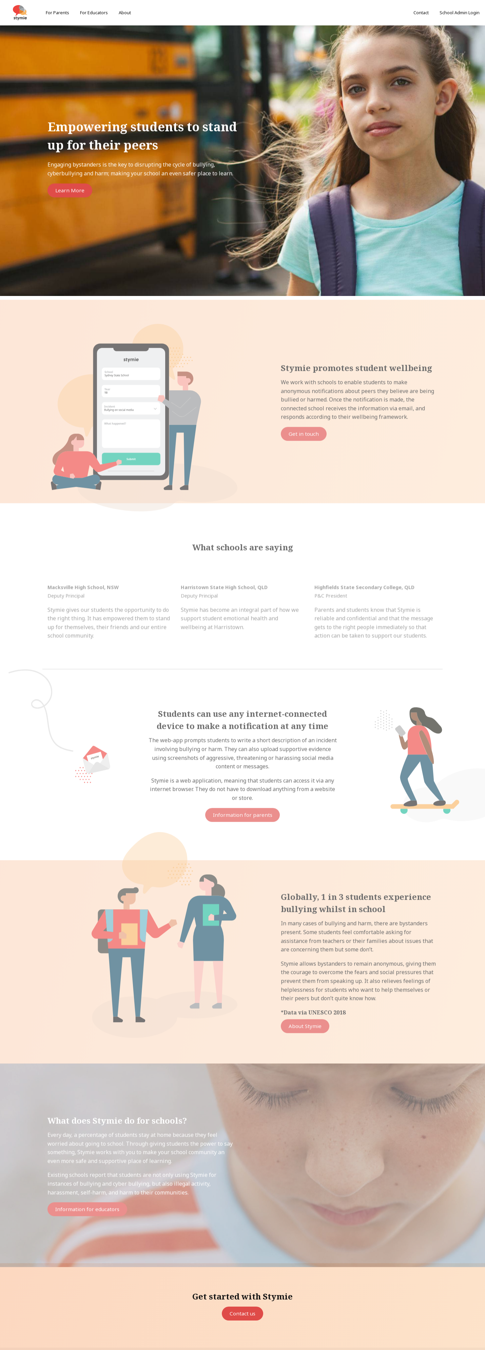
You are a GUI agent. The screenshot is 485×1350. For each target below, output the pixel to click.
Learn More (70, 191)
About (125, 12)
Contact (421, 12)
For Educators (94, 12)
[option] (242, 161)
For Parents (57, 12)
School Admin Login (460, 12)
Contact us (242, 1314)
